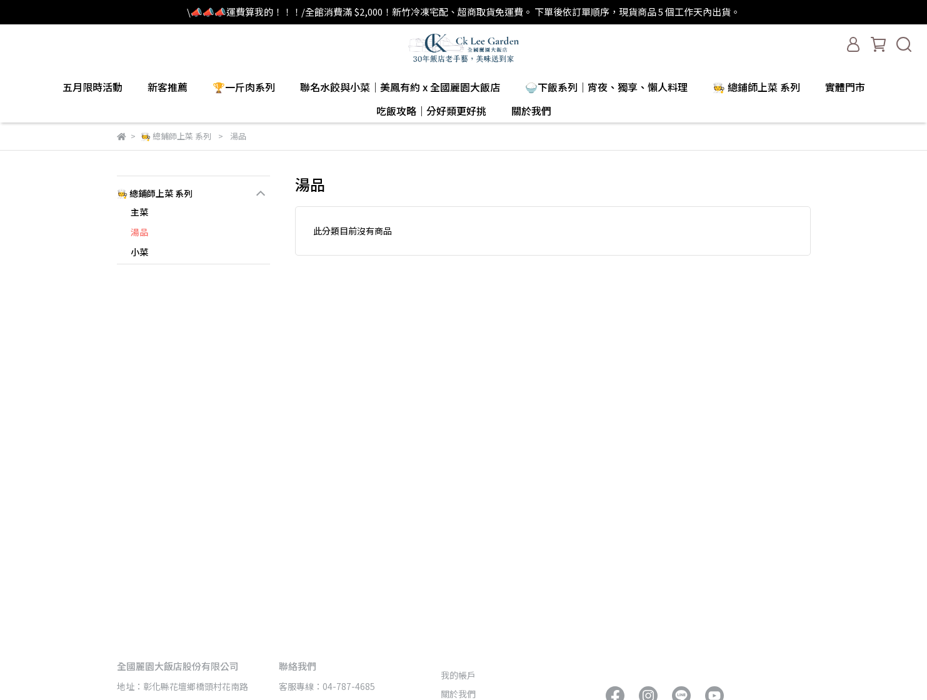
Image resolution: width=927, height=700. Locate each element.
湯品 (139, 232)
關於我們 (458, 694)
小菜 (139, 252)
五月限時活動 (93, 87)
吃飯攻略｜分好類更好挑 (431, 111)
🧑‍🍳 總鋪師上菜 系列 (756, 87)
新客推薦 (168, 87)
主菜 (139, 212)
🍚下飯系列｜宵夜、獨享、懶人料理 (606, 87)
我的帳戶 (458, 675)
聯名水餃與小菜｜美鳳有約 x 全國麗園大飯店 (400, 87)
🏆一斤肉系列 (244, 87)
